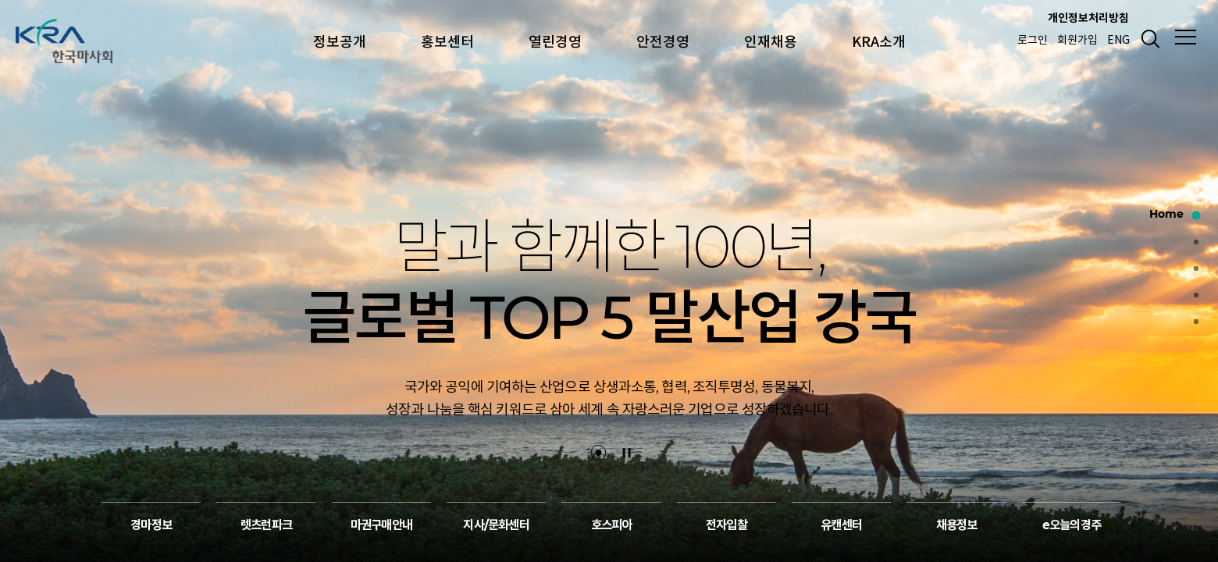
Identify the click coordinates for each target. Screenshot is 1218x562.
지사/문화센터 (496, 527)
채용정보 (957, 527)
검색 (1147, 39)
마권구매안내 (381, 527)
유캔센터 (841, 527)
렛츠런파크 (266, 527)
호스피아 (611, 527)
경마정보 (151, 527)
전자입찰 (726, 527)
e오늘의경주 (1071, 527)
